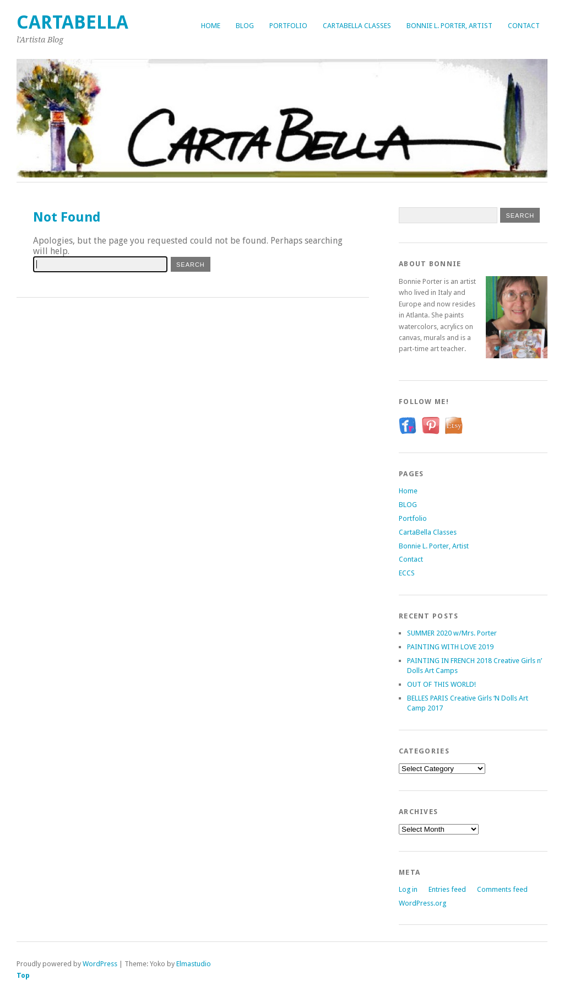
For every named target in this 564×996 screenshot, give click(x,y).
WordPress (100, 964)
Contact (524, 25)
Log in (408, 889)
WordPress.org (422, 903)
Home (210, 25)
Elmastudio (193, 964)
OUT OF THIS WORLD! (441, 684)
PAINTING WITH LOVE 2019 (450, 647)
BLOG (245, 25)
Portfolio (288, 25)
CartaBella (72, 22)
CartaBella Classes (357, 25)
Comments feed (502, 889)
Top (23, 975)
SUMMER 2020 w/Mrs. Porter (452, 633)
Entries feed (447, 889)
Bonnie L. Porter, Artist (449, 25)
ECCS (407, 573)
